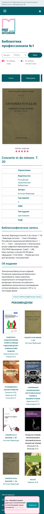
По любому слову (10, 62)
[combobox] (20, 55)
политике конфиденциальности (16, 508)
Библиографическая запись (20, 227)
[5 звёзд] (22, 151)
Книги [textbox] (17, 55)
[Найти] (35, 55)
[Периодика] (30, 78)
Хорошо (33, 505)
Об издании (9, 263)
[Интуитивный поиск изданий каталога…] (7, 55)
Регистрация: (8, 494)
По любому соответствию (30, 62)
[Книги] (11, 78)
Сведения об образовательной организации (20, 2)
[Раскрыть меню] (5, 11)
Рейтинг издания (22, 150)
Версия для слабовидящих (13, 4)
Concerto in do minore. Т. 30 (20, 160)
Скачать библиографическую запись (27, 297)
